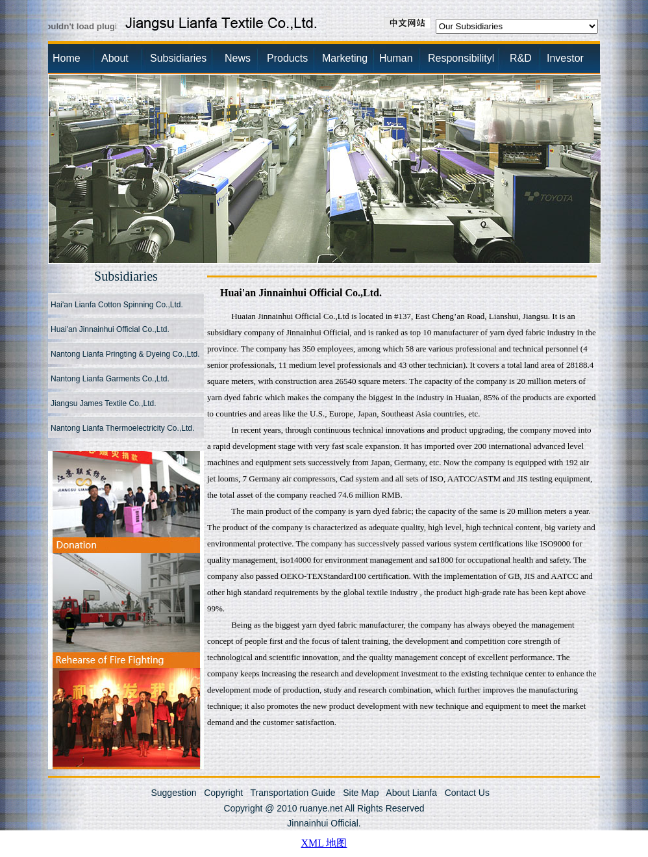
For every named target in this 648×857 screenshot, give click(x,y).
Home (67, 58)
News (238, 58)
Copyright (223, 792)
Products (287, 58)
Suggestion (173, 792)
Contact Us (467, 792)
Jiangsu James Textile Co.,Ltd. (103, 403)
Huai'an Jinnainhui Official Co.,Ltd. (110, 329)
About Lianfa (411, 792)
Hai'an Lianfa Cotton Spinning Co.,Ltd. (117, 304)
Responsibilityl (457, 58)
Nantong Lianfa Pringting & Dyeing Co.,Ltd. (125, 354)
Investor (565, 58)
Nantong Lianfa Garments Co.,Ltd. (110, 378)
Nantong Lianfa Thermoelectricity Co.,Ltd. (122, 428)
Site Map (361, 792)
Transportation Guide (293, 792)
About (115, 58)
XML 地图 (324, 843)
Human (396, 58)
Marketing (345, 58)
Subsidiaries (178, 58)
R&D (511, 58)
